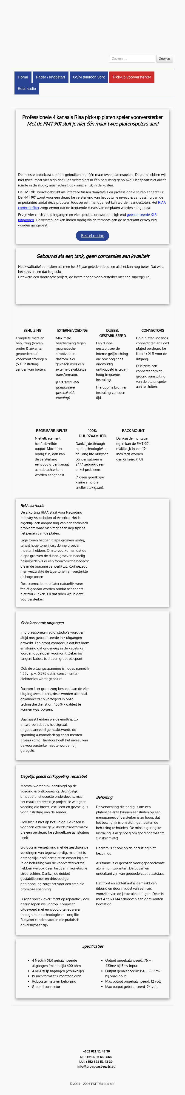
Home (23, 77)
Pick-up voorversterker (132, 77)
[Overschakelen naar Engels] (165, 47)
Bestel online (92, 235)
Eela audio (27, 88)
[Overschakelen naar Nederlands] (154, 47)
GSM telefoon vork (89, 77)
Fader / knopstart (50, 77)
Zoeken (164, 58)
